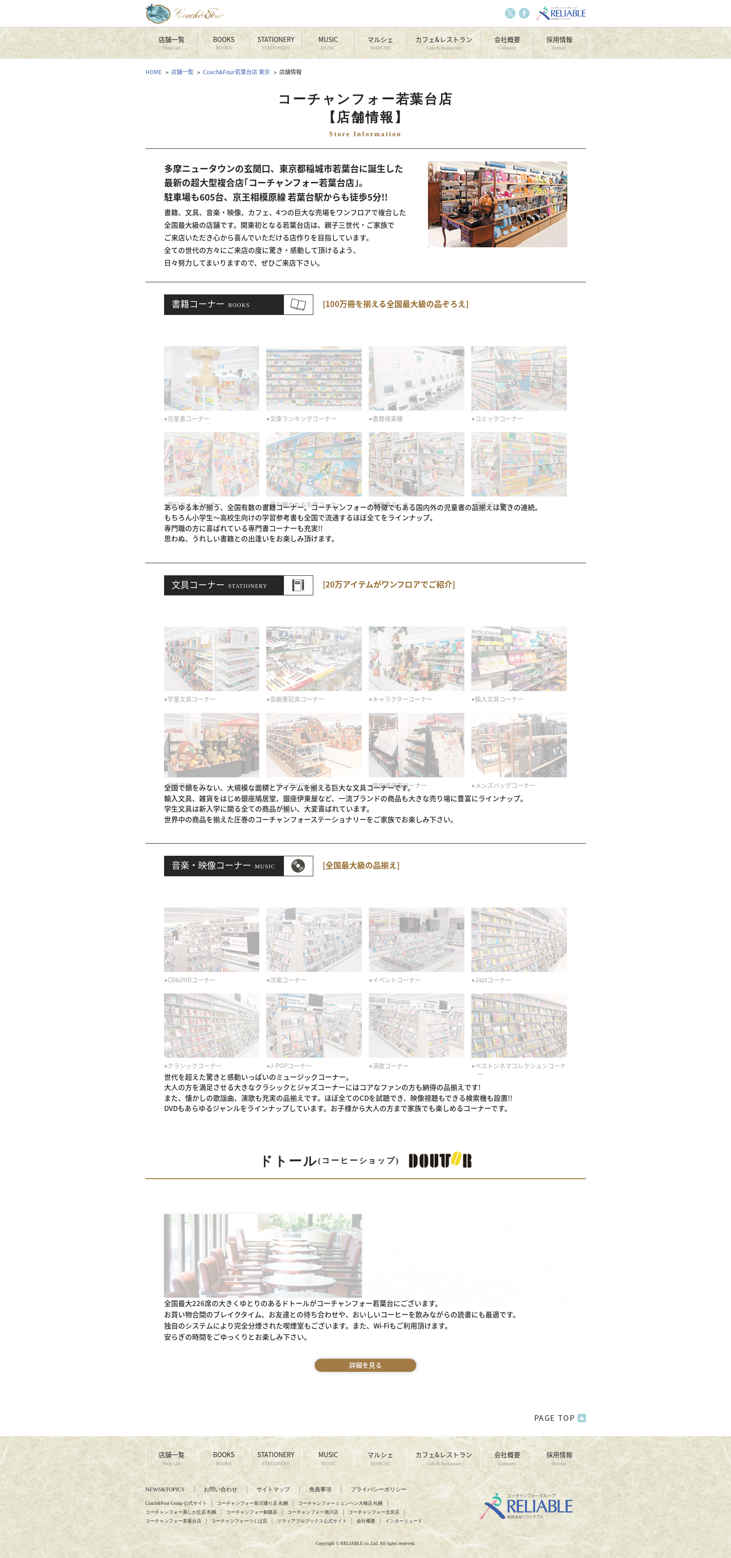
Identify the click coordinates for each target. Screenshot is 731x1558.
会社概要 (507, 43)
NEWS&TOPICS (165, 1489)
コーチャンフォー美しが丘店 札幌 (181, 1512)
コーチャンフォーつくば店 (239, 1520)
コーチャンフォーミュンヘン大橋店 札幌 (340, 1503)
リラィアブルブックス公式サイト (312, 1520)
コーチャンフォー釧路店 (251, 1512)
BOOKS (223, 43)
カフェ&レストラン (443, 43)
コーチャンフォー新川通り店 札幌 (252, 1503)
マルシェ (380, 43)
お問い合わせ (220, 1489)
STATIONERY (276, 43)
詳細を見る (365, 1364)
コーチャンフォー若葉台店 (173, 1520)
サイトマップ (273, 1489)
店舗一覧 (172, 43)
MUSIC (328, 43)
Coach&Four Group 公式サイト (176, 1503)
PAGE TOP (560, 1418)
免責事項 (320, 1489)
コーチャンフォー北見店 (374, 1512)
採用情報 (559, 43)
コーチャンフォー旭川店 (312, 1512)
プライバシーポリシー (379, 1489)
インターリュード (403, 1520)
